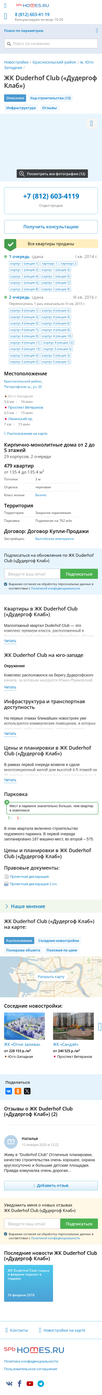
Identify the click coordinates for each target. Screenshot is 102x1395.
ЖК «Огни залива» (24, 1030)
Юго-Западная (20, 396)
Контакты (19, 1330)
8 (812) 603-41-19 (32, 14)
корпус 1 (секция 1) (24, 263)
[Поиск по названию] (51, 43)
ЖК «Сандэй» (73, 1030)
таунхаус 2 (68, 263)
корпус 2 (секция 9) (56, 289)
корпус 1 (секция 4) (24, 276)
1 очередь (19, 256)
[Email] (32, 574)
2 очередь (19, 297)
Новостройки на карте (64, 1330)
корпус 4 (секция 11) (25, 342)
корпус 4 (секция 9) (24, 336)
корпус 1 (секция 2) (24, 270)
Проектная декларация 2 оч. (33, 883)
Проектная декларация (29, 876)
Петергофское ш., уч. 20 (23, 386)
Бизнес (41, 495)
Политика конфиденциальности (31, 1361)
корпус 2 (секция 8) (24, 289)
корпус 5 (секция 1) (56, 362)
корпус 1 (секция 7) (56, 282)
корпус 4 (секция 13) (25, 349)
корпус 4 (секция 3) (24, 317)
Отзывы (49, 107)
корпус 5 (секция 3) (56, 355)
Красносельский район (54, 62)
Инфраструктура (21, 107)
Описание (15, 97)
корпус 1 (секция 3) (56, 270)
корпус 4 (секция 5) (24, 323)
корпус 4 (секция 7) (24, 330)
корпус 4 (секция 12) (58, 342)
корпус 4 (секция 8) (56, 330)
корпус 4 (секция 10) (56, 336)
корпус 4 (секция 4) (56, 317)
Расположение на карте (27, 433)
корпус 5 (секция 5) (57, 349)
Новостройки (16, 62)
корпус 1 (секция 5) (56, 276)
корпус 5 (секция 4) (24, 355)
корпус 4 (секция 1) (24, 310)
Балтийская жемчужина (54, 538)
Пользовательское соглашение (30, 1369)
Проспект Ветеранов (25, 407)
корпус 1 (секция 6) (24, 282)
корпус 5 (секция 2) (24, 362)
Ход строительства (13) (50, 97)
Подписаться (79, 574)
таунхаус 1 (49, 263)
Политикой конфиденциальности (55, 588)
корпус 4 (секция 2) (56, 310)
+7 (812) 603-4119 (51, 195)
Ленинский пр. (20, 418)
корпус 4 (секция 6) (56, 323)
